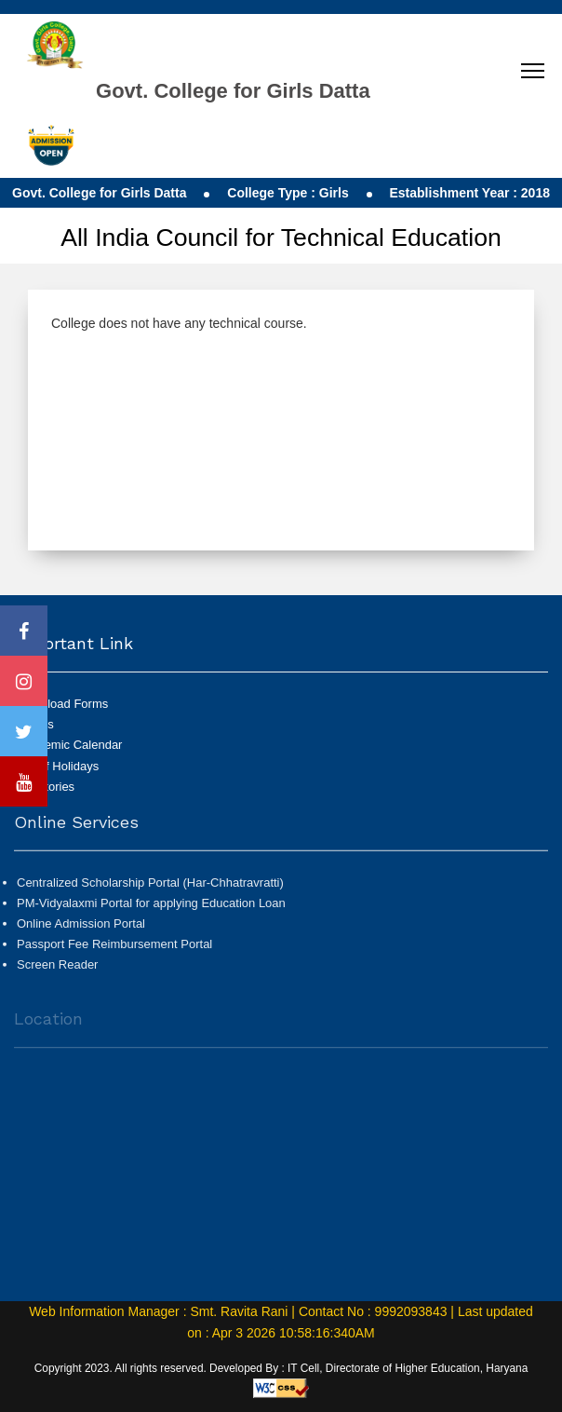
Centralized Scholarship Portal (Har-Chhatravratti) (150, 888)
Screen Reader (57, 971)
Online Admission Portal (81, 930)
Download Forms (62, 704)
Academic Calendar (69, 745)
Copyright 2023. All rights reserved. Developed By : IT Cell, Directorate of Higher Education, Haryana (281, 1368)
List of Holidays (58, 766)
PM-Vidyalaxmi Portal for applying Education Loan (151, 909)
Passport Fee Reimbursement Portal (114, 950)
